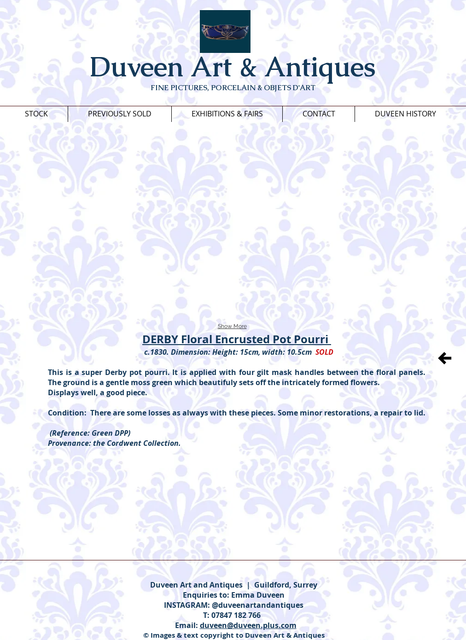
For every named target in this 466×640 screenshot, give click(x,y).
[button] (90, 172)
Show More (232, 326)
